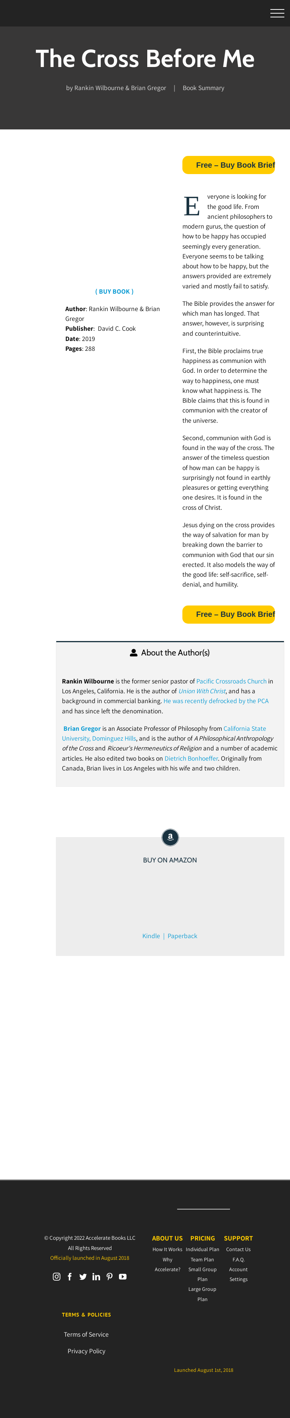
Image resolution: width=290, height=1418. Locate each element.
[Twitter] (83, 1277)
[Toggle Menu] (277, 13)
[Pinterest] (109, 1277)
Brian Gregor (82, 728)
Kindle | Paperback (169, 935)
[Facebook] (70, 1277)
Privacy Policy (86, 1350)
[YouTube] (122, 1277)
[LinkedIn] (96, 1277)
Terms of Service (86, 1334)
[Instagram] (56, 1277)
